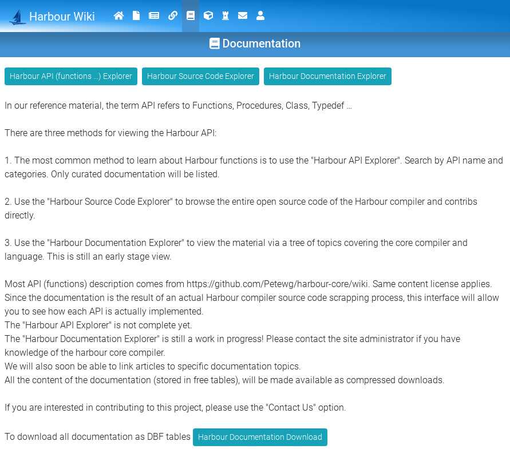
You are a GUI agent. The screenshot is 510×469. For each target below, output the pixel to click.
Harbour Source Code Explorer (200, 76)
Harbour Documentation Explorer (327, 76)
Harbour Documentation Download (260, 437)
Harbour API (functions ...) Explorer (71, 76)
